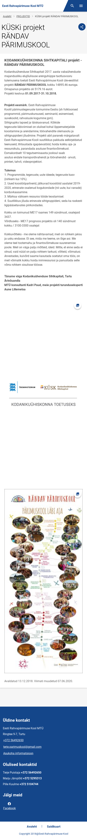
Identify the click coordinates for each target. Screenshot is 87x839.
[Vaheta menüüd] (81, 6)
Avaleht (7, 16)
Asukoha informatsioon (18, 753)
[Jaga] (82, 26)
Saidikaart (53, 826)
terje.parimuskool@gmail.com (22, 746)
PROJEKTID (23, 16)
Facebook (9, 805)
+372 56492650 (13, 740)
